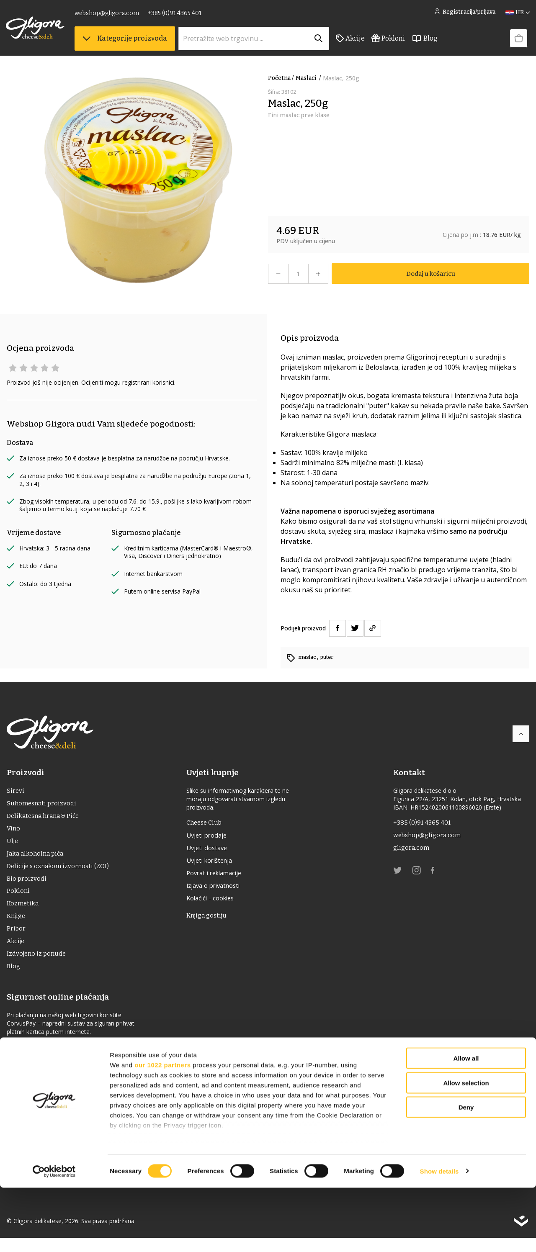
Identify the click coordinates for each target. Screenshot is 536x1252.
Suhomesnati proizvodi (43, 805)
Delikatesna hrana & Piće (45, 819)
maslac (308, 657)
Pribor (16, 939)
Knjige (17, 926)
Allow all (466, 1122)
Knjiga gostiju (211, 922)
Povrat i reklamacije (219, 877)
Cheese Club (208, 824)
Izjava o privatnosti (219, 890)
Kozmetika (23, 912)
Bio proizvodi (27, 886)
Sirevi (15, 792)
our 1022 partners (162, 1129)
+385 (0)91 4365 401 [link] (175, 15)
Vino (14, 832)
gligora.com (411, 850)
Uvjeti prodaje (211, 837)
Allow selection (466, 1147)
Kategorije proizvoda (125, 42)
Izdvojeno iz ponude (38, 966)
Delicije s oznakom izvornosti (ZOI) (60, 872)
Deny (466, 1171)
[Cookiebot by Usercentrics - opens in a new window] (54, 1235)
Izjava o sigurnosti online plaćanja (60, 1061)
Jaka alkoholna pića (37, 859)
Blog (425, 42)
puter (330, 657)
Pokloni (389, 42)
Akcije (351, 42)
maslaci (309, 78)
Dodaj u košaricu (431, 274)
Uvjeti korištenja (214, 864)
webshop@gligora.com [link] (107, 15)
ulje (13, 845)
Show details (439, 1235)
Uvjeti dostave (211, 850)
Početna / (281, 78)
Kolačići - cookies (215, 904)
